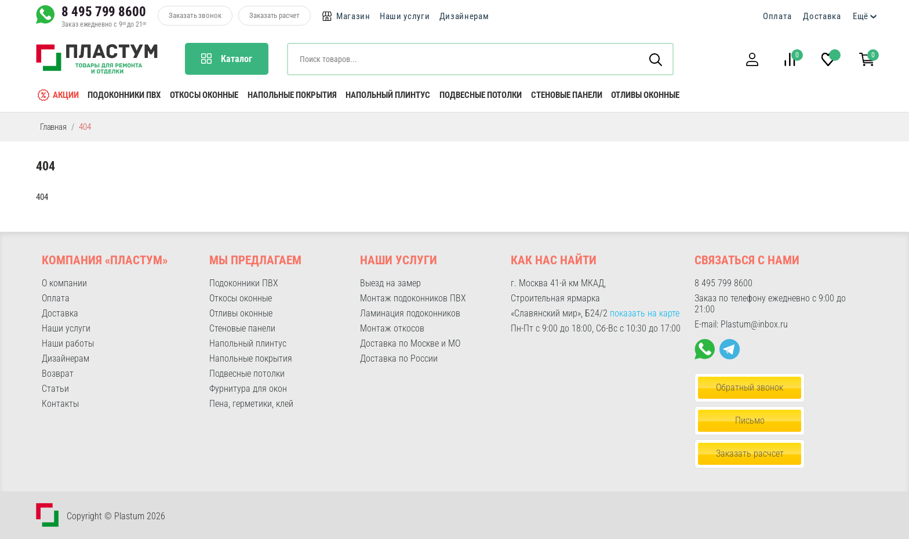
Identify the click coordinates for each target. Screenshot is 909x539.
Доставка (822, 16)
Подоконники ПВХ (124, 95)
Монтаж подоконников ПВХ (413, 298)
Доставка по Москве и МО (410, 343)
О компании (64, 283)
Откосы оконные (204, 95)
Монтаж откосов (392, 328)
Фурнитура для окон (248, 388)
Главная (53, 127)
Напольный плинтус (388, 95)
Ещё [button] (860, 16)
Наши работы (68, 343)
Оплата (777, 16)
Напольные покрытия (292, 95)
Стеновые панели (566, 95)
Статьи (55, 388)
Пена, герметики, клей (251, 403)
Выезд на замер (390, 283)
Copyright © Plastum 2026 (116, 516)
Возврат (58, 373)
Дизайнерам (464, 16)
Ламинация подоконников (410, 313)
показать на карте (644, 313)
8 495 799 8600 (103, 11)
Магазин (353, 16)
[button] (752, 59)
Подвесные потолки (480, 95)
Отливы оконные (645, 95)
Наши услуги (405, 16)
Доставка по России (399, 358)
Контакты (60, 403)
